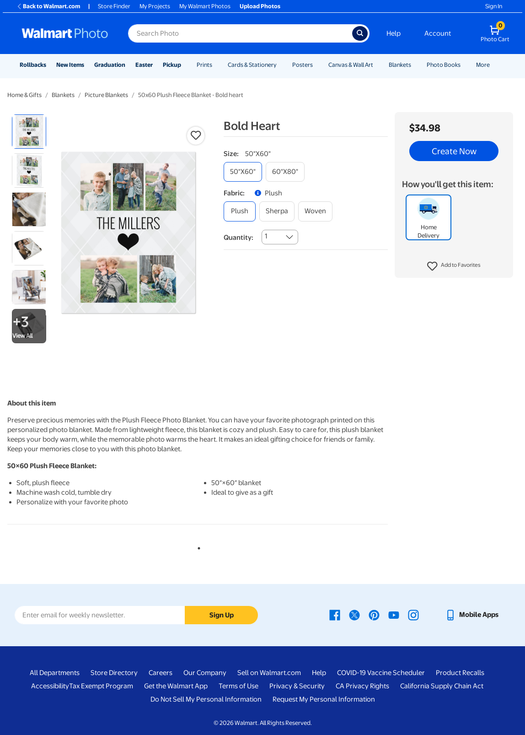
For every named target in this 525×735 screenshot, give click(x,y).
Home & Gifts (24, 95)
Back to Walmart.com (48, 6)
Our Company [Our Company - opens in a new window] (204, 673)
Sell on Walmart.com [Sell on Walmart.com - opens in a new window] (269, 673)
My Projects (154, 6)
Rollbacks (33, 64)
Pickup (172, 64)
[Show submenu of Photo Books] (464, 65)
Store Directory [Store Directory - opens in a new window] (114, 673)
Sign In (493, 6)
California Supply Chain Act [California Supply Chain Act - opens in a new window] (441, 686)
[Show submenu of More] (494, 65)
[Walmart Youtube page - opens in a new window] (393, 615)
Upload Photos (260, 6)
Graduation (109, 64)
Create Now (454, 151)
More (483, 64)
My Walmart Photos (204, 6)
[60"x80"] (285, 172)
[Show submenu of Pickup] (185, 65)
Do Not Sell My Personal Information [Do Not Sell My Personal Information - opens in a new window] (206, 699)
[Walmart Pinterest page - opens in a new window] (374, 615)
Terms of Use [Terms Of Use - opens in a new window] (238, 686)
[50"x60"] (243, 172)
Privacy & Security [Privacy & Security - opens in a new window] (297, 686)
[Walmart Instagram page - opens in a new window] (413, 615)
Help (393, 33)
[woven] (315, 211)
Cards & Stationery (252, 64)
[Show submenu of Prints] (216, 65)
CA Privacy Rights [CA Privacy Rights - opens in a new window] (362, 686)
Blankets (400, 64)
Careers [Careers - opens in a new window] (160, 673)
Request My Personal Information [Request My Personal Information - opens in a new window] (324, 699)
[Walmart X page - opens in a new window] (354, 615)
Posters (302, 64)
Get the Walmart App (176, 686)
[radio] (29, 131)
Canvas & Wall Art (350, 64)
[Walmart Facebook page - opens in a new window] (334, 615)
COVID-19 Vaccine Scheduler (381, 673)
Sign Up (221, 615)
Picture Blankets (106, 95)
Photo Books (444, 64)
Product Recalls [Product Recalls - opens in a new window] (460, 673)
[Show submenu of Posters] (317, 65)
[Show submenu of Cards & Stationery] (281, 65)
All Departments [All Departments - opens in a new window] (55, 673)
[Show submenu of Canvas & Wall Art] (377, 65)
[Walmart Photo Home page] (65, 33)
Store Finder (114, 6)
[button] (454, 266)
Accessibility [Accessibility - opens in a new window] (50, 686)
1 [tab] (197, 546)
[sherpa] (277, 211)
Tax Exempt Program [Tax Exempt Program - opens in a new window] (101, 686)
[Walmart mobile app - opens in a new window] (471, 615)
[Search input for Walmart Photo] (240, 33)
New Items (70, 64)
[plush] (240, 211)
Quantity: (238, 237)
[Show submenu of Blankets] (415, 65)
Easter (144, 64)
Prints (204, 64)
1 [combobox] (266, 236)
